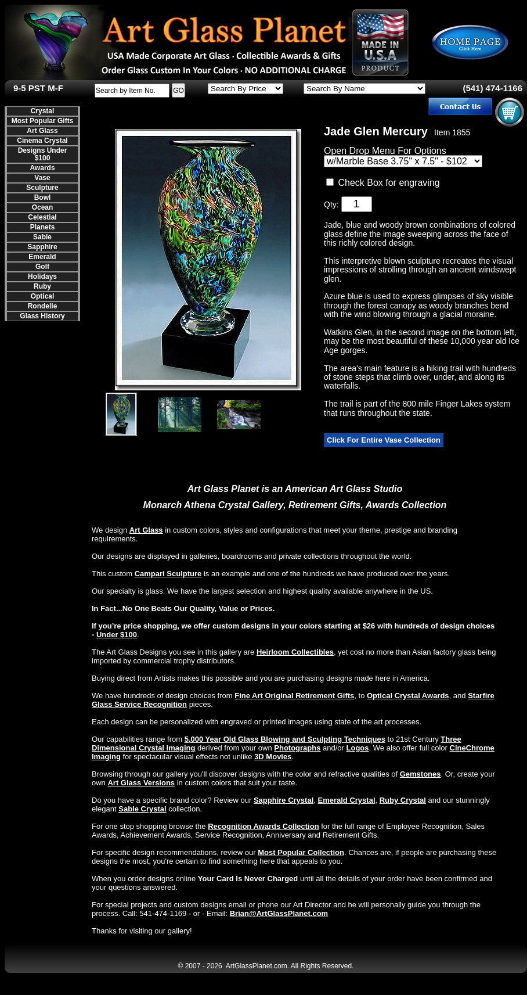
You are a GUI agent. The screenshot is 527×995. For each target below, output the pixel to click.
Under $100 (116, 634)
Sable (42, 237)
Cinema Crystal (42, 141)
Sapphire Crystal (283, 800)
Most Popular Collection (301, 852)
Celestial (42, 217)
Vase (42, 178)
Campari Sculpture (168, 573)
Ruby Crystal (403, 800)
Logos (357, 747)
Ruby (42, 286)
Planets (42, 227)
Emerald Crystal (347, 800)
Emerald (42, 257)
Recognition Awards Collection (263, 826)
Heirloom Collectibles (295, 652)
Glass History (42, 316)
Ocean (42, 207)
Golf (42, 267)
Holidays (42, 276)
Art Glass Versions (141, 782)
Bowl (42, 197)
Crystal (43, 111)
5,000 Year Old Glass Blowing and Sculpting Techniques (285, 739)
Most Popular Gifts (43, 121)
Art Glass (42, 131)
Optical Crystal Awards (408, 695)
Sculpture (42, 188)
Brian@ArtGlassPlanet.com (279, 913)
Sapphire (42, 247)
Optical (43, 296)
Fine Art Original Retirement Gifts (294, 695)
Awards (42, 168)
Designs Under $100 (42, 154)
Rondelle (42, 306)
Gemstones (420, 774)
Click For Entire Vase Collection (384, 440)
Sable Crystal (142, 808)
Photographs (297, 747)
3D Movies (272, 756)
